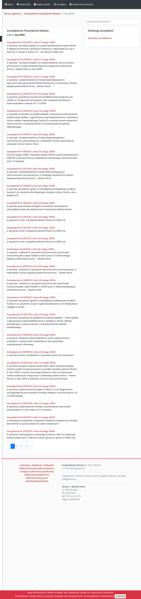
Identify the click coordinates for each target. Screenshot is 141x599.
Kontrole (5, 73)
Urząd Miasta (8, 44)
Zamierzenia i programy (14, 79)
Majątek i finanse (10, 50)
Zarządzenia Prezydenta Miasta (80, 13)
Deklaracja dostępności (65, 579)
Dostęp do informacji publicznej (65, 575)
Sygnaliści (6, 112)
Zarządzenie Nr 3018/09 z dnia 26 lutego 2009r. (69, 177)
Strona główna (50, 13)
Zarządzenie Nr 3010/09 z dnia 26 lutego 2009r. (69, 317)
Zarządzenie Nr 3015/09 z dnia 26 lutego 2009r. (69, 238)
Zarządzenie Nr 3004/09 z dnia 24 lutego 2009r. (69, 436)
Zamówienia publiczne (13, 56)
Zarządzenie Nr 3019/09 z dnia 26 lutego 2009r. (69, 156)
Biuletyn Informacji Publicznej (20, 7)
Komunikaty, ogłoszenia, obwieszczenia (14, 87)
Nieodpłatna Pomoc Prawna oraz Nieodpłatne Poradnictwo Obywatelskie (18, 103)
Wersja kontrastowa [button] (119, 4)
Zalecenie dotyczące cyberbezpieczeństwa (65, 585)
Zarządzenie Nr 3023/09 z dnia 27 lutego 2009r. (69, 65)
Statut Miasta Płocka (12, 27)
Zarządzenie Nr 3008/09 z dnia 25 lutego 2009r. (69, 358)
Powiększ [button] (98, 4)
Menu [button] (47, 4)
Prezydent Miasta (10, 38)
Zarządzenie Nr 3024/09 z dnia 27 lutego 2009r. (69, 42)
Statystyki (65, 564)
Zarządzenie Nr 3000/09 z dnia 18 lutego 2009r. (69, 523)
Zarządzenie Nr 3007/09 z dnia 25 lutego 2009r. (69, 378)
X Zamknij (120, 596)
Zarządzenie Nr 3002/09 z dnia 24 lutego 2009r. (69, 489)
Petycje (5, 94)
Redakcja (70, 560)
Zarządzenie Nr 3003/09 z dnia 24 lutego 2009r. (69, 469)
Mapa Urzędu (80, 4)
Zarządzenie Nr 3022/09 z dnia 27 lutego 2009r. (69, 86)
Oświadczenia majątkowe (14, 67)
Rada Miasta (8, 32)
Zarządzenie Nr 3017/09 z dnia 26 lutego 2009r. (69, 197)
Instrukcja (59, 560)
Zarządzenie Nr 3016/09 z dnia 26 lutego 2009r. (69, 217)
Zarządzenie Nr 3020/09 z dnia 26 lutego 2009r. (69, 126)
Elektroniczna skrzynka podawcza (65, 569)
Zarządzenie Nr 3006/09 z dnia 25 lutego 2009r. (69, 401)
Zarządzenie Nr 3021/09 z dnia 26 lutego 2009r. (69, 106)
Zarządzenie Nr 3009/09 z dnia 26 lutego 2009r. (69, 337)
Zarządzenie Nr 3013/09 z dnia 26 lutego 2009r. (69, 269)
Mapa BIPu (61, 4)
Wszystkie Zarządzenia (115, 38)
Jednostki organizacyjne (14, 62)
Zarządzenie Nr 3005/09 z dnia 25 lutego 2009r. (69, 422)
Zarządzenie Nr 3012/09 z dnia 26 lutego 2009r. (69, 283)
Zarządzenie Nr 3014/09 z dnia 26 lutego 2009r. (69, 255)
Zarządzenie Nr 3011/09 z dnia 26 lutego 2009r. (68, 297)
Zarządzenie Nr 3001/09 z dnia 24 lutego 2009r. (69, 506)
